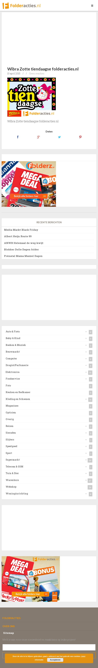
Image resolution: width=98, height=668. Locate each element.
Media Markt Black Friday (21, 229)
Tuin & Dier (12, 473)
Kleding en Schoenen (18, 399)
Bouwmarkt (13, 351)
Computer (11, 358)
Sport (9, 453)
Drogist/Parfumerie (17, 365)
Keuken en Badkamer (18, 392)
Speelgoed (11, 446)
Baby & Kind (13, 338)
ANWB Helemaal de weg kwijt (23, 243)
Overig (10, 419)
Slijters (10, 439)
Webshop (11, 486)
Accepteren (55, 660)
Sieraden (11, 432)
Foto (8, 385)
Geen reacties (36, 73)
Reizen (9, 426)
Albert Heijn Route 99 (18, 236)
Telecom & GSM (14, 466)
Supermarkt (13, 459)
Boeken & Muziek (16, 345)
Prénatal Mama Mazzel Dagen (23, 256)
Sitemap (8, 632)
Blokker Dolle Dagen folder (21, 249)
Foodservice (13, 378)
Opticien (11, 412)
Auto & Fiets (13, 331)
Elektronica (12, 372)
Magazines (12, 405)
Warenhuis (12, 480)
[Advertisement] (52, 36)
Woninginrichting (17, 493)
